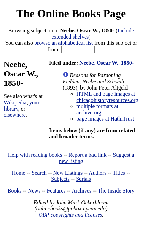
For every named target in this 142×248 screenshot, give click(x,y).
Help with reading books (35, 155)
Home (18, 173)
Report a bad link (87, 155)
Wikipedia (15, 102)
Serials (83, 179)
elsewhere (15, 115)
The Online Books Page (71, 13)
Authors (98, 173)
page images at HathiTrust (105, 119)
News (34, 191)
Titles (119, 173)
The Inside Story (116, 191)
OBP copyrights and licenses (70, 215)
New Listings (68, 173)
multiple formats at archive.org (97, 109)
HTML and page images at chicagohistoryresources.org (107, 97)
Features (56, 191)
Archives (81, 191)
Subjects (60, 179)
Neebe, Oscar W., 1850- (106, 63)
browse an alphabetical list (63, 43)
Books (15, 191)
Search (39, 173)
